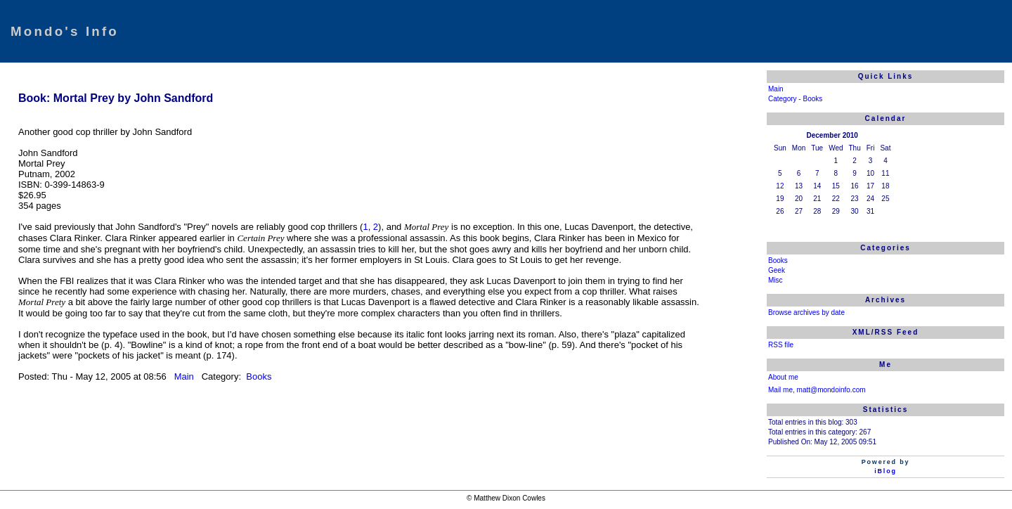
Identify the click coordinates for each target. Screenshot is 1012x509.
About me (783, 377)
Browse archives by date (806, 312)
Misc (775, 280)
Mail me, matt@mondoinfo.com (817, 390)
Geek (776, 270)
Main (185, 376)
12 (780, 186)
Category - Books (795, 99)
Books (258, 376)
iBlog (885, 471)
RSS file (780, 345)
